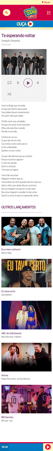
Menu (49, 13)
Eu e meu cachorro (10, 249)
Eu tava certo (8, 291)
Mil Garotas (7, 417)
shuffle (10, 100)
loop (10, 89)
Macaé (47, 2)
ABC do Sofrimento (11, 333)
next (38, 89)
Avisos (4, 375)
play (28, 89)
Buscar (6, 12)
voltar (17, 89)
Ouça (21, 24)
